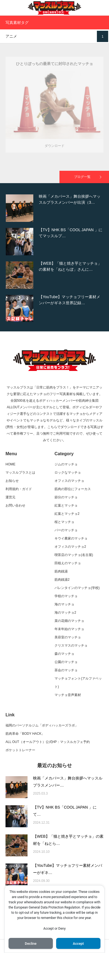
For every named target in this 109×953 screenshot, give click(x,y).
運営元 (10, 497)
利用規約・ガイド (19, 489)
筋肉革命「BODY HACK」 (25, 734)
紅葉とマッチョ (66, 505)
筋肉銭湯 (61, 571)
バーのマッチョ (66, 530)
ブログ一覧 (82, 177)
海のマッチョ (64, 604)
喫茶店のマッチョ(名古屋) (73, 555)
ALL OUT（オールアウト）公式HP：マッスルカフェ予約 (48, 742)
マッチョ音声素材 (67, 695)
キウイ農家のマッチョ (71, 538)
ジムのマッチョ (66, 464)
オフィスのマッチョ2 (70, 547)
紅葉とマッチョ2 (67, 514)
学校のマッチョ (66, 596)
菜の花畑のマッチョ (69, 621)
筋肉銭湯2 (62, 580)
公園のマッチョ (66, 662)
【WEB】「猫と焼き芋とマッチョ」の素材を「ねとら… (68, 840)
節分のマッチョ (66, 497)
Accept (78, 943)
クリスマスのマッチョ (71, 645)
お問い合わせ (15, 505)
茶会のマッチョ (66, 670)
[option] (54, 208)
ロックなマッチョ (67, 472)
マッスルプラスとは (20, 472)
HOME (10, 464)
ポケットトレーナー (20, 750)
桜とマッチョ (64, 522)
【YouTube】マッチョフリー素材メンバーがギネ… (67, 869)
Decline (30, 943)
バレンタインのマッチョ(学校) (77, 588)
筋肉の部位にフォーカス (72, 489)
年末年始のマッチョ (69, 629)
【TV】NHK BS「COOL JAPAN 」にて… (65, 811)
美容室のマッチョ (67, 637)
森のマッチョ (64, 654)
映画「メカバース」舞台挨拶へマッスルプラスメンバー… (67, 782)
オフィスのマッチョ (69, 481)
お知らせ (12, 481)
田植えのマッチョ (67, 563)
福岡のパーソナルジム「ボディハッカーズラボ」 (42, 725)
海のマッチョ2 (65, 612)
